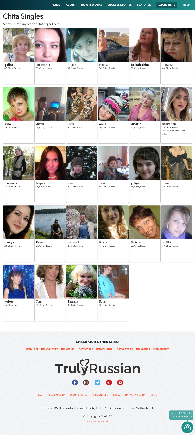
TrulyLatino (143, 349)
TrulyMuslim (161, 349)
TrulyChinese (49, 349)
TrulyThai (32, 349)
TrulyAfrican (85, 349)
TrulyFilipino (104, 349)
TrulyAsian (68, 349)
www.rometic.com (97, 421)
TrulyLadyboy (124, 349)
